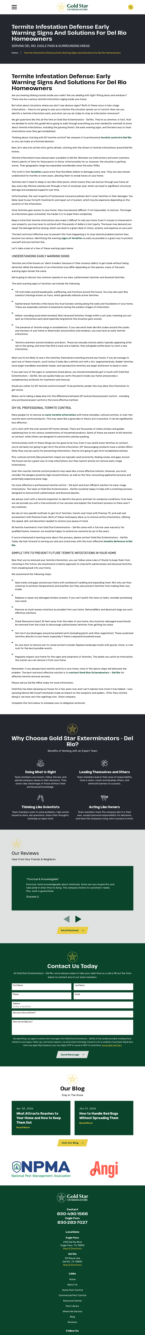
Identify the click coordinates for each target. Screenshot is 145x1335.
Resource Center (72, 1301)
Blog (72, 1317)
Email (77, 995)
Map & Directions (72, 1249)
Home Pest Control (72, 1290)
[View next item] (78, 919)
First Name (18, 985)
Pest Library (72, 1306)
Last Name (80, 985)
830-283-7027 (72, 1223)
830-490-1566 (72, 1214)
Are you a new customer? (24, 1013)
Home (72, 1279)
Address (16, 1004)
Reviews (72, 1322)
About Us (72, 1285)
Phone (16, 995)
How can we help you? (23, 1022)
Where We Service (72, 1312)
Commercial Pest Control (72, 1295)
